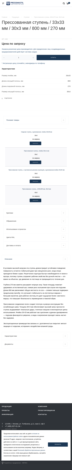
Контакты (42, 414)
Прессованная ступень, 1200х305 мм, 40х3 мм (36, 226)
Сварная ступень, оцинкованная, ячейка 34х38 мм (36, 169)
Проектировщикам (46, 410)
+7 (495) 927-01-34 (12, 426)
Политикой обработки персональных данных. (31, 450)
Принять (58, 444)
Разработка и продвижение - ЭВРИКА (14, 463)
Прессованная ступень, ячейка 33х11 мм (36, 188)
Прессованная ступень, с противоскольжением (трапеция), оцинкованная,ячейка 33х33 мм (37, 207)
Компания (42, 406)
